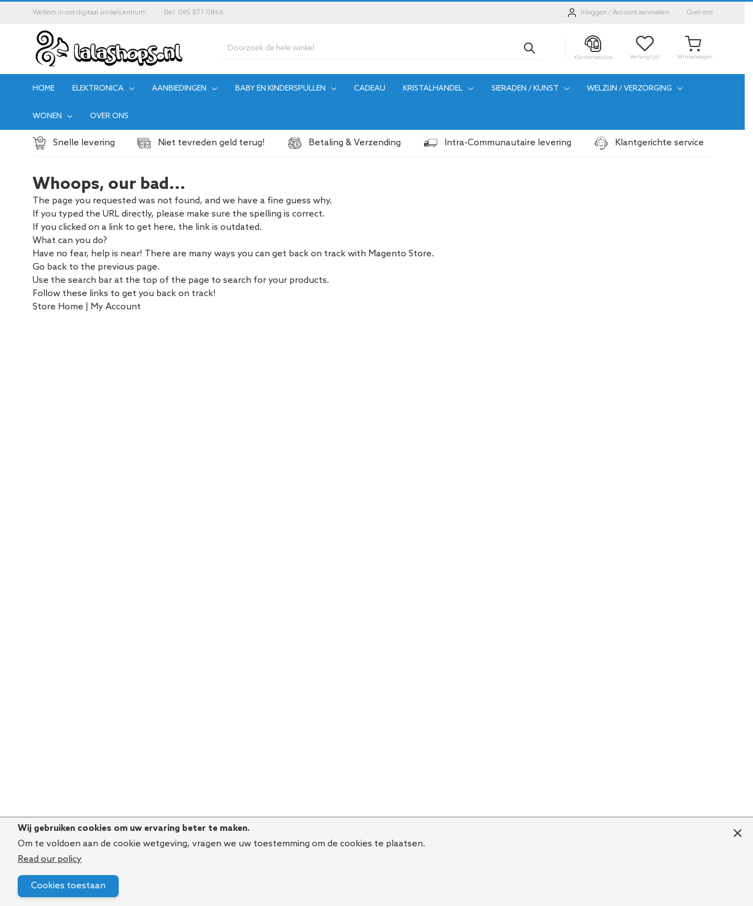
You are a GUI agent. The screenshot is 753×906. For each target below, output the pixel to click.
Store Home (58, 307)
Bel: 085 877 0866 (194, 13)
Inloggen (594, 13)
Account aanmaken (641, 13)
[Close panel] (737, 833)
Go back (50, 267)
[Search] (529, 48)
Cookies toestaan (68, 886)
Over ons (700, 13)
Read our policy (50, 859)
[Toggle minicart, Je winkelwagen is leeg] (695, 48)
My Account (116, 307)
